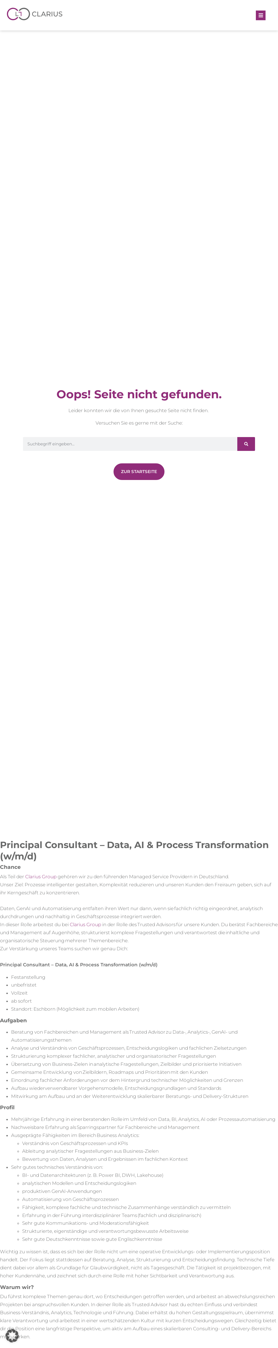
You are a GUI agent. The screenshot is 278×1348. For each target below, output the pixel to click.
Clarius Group (40, 876)
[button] (261, 15)
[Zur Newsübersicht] (139, 471)
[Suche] (246, 444)
